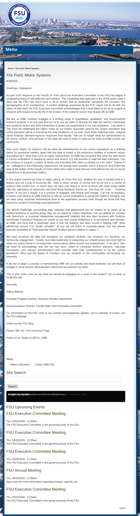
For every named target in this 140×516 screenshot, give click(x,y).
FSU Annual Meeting (23, 470)
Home (10, 68)
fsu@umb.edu (14, 277)
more (122, 508)
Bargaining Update (18, 394)
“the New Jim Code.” (100, 189)
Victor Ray (71, 179)
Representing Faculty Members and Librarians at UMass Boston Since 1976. (57, 39)
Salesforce (18, 216)
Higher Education (20, 364)
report (63, 95)
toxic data (105, 162)
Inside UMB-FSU (44, 364)
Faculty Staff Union (25, 33)
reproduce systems (17, 202)
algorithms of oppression (31, 189)
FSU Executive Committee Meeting (36, 413)
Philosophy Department (44, 165)
